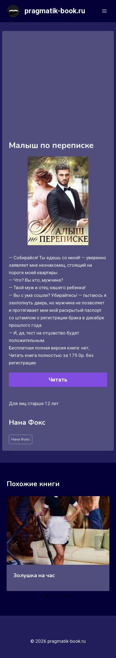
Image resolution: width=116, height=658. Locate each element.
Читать (58, 379)
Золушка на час (34, 575)
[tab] (47, 595)
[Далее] (99, 543)
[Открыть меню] (104, 11)
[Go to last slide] (17, 543)
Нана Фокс (20, 439)
